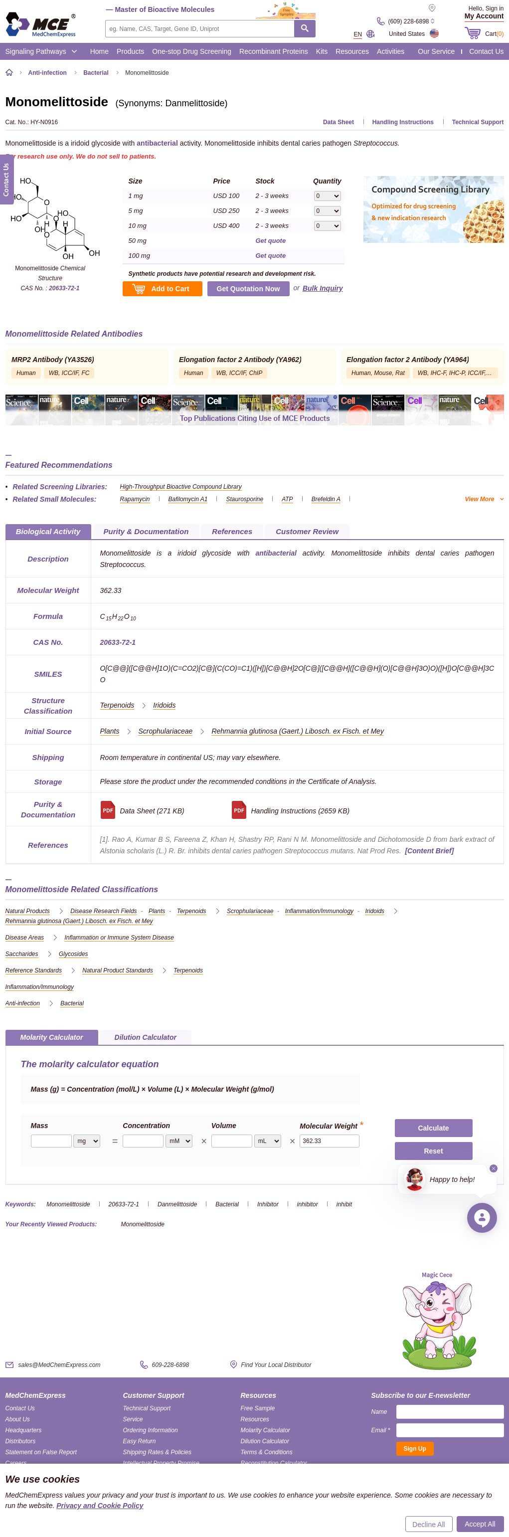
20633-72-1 (64, 288)
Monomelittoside (68, 1204)
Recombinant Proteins (273, 51)
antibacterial (157, 143)
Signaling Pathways (41, 51)
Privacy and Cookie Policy (99, 1506)
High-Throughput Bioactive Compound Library (181, 486)
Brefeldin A (326, 499)
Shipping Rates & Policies (157, 1452)
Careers (16, 1463)
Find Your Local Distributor (276, 1364)
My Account (484, 16)
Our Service (436, 51)
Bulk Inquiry (323, 288)
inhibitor (307, 1204)
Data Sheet (338, 122)
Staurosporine (244, 499)
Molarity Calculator (265, 1430)
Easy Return (139, 1441)
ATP (287, 499)
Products (130, 51)
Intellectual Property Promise (161, 1463)
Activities (390, 51)
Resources (352, 51)
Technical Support (478, 122)
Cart (494, 33)
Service (133, 1419)
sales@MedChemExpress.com (59, 1364)
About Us (17, 1419)
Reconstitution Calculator (274, 1463)
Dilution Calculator (265, 1441)
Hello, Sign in (486, 8)
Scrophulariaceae (165, 731)
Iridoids (164, 705)
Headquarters (23, 1430)
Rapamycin (135, 499)
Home (99, 51)
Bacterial (227, 1204)
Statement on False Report (41, 1452)
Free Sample (258, 1408)
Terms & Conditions (267, 1452)
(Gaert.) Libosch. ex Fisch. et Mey (297, 731)
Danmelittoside (177, 1204)
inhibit (344, 1204)
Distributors (20, 1441)
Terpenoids (117, 705)
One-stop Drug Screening (191, 51)
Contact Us (486, 51)
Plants (110, 731)
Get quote (271, 240)
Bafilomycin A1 (188, 499)
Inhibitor (268, 1204)
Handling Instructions (403, 122)
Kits (322, 51)
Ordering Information (150, 1430)
